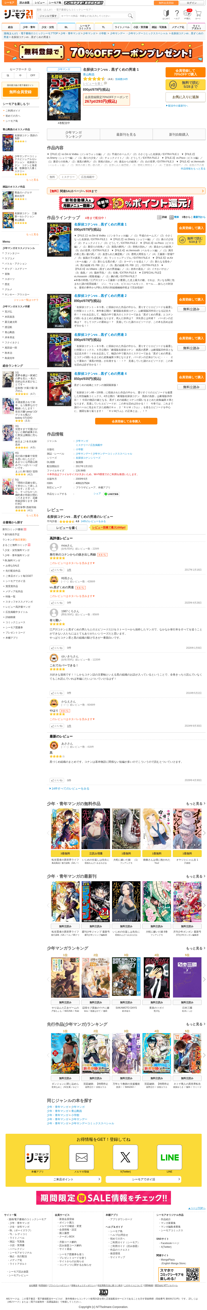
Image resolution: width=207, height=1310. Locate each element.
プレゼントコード (15, 632)
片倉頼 (187, 863)
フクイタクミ (12, 342)
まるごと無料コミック (16, 544)
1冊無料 (126, 853)
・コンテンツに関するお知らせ (74, 1264)
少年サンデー (117, 33)
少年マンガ (89, 33)
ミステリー (68, 177)
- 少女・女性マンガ (18, 1226)
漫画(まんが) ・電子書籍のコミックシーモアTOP (31, 33)
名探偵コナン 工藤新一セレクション (26, 215)
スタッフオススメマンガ (19, 601)
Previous (49, 833)
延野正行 (89, 1087)
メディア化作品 (14, 591)
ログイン (192, 2)
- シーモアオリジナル (20, 1252)
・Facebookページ (168, 1243)
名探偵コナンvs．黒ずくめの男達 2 (100, 295)
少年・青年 (29, 27)
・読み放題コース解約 (69, 1245)
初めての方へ (13, 115)
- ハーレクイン (16, 1249)
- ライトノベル (16, 1237)
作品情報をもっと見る (193, 168)
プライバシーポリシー (59, 1285)
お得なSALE (12, 565)
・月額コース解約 (67, 1242)
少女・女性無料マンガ (17, 550)
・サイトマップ (116, 1257)
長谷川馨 (20, 411)
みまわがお (102, 863)
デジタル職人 (22, 414)
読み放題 (24, 2)
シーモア (9, 2)
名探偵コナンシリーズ (88, 457)
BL (66, 27)
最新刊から (199, 217)
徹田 (105, 1011)
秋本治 (8, 352)
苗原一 (119, 1087)
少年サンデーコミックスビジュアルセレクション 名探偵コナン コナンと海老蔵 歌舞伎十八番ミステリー (26, 164)
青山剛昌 (20, 220)
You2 (156, 863)
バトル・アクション (16, 263)
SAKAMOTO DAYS (126, 1007)
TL (103, 27)
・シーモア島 (115, 1231)
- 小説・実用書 (16, 1245)
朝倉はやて (95, 1011)
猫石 (28, 471)
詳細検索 (10, 617)
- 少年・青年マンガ (18, 1223)
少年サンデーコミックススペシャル (148, 33)
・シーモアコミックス (170, 1230)
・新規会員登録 (65, 1219)
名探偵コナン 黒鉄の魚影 (26, 137)
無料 (52, 177)
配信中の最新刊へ (178, 106)
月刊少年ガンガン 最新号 (187, 931)
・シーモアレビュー (17, 1275)
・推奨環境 (114, 1253)
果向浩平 (20, 196)
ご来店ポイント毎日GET (19, 576)
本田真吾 (10, 316)
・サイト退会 (64, 1249)
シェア (97, 493)
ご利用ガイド (13, 110)
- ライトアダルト (17, 1263)
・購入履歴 (63, 1233)
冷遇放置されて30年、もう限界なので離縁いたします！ (26, 405)
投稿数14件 (105, 79)
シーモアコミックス (85, 27)
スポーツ (10, 279)
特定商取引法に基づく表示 (110, 1285)
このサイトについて (133, 1285)
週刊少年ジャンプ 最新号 (96, 931)
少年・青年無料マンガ (17, 555)
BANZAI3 (129, 1087)
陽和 (188, 1087)
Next (203, 833)
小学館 (102, 33)
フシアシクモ (126, 863)
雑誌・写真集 (159, 27)
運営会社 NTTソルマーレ (166, 1285)
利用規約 (43, 1285)
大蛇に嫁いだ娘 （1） (126, 859)
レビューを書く (93, 83)
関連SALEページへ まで (72, 191)
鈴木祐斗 (126, 1011)
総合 (10, 27)
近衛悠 (19, 388)
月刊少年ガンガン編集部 (187, 935)
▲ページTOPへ (196, 1208)
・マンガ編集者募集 (169, 1226)
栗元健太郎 (11, 322)
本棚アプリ (12, 637)
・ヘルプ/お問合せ (118, 1235)
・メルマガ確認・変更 (69, 1226)
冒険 (7, 274)
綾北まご (20, 441)
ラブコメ (10, 258)
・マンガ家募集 (167, 1223)
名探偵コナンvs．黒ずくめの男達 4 (100, 373)
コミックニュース (15, 622)
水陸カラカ (101, 1087)
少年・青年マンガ (70, 33)
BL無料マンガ (12, 560)
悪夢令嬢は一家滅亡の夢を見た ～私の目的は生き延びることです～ (26, 380)
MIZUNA (68, 1011)
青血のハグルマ (23, 192)
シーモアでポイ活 (15, 581)
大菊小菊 (29, 388)
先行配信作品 (13, 570)
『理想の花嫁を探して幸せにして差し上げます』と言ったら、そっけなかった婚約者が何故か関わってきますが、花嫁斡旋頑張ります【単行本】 (26, 493)
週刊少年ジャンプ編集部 (95, 935)
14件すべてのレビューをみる (71, 788)
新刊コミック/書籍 (14, 529)
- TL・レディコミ (17, 1234)
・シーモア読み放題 (17, 1271)
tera (86, 1011)
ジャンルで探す (48, 15)
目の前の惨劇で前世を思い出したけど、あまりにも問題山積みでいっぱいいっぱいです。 (26, 462)
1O (35, 411)
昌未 (17, 444)
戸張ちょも (56, 1011)
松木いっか (187, 1011)
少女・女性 (48, 27)
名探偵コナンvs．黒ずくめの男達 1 (100, 224)
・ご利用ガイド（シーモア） (124, 1242)
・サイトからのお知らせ (70, 1261)
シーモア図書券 (14, 627)
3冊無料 (65, 853)
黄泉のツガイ (156, 1007)
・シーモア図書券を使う (70, 1254)
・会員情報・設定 (67, 1229)
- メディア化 (15, 1260)
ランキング (14, 539)
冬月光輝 (31, 441)
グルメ (8, 289)
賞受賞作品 (12, 586)
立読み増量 (95, 853)
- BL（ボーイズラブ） (20, 1230)
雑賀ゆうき (178, 1087)
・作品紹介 (164, 1219)
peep (29, 411)
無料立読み (65, 926)
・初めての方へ (116, 1238)
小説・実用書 (140, 27)
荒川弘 (8, 311)
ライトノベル (122, 27)
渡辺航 (8, 327)
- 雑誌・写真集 (16, 1241)
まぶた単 (20, 471)
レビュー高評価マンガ (18, 606)
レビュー (40, 2)
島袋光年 (10, 358)
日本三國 (187, 1007)
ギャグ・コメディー (16, 268)
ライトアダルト (196, 27)
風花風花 (55, 863)
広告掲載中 (88, 177)
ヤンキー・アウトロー (17, 294)
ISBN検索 (148, 1285)
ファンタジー (12, 253)
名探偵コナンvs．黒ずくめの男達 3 (100, 334)
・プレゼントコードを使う (72, 1257)
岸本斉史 (10, 337)
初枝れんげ (89, 863)
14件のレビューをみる (93, 521)
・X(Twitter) (164, 1246)
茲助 (35, 471)
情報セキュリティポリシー (83, 1285)
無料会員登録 (166, 2)
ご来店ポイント (63, 1179)
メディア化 (178, 27)
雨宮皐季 (20, 507)
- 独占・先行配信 (17, 1256)
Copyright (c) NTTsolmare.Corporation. (103, 1307)
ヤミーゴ (197, 1087)
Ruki (77, 1011)
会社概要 (33, 1285)
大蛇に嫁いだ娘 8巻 (156, 931)
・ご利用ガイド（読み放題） (124, 1246)
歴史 (7, 284)
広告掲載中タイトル (17, 612)
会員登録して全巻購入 (126, 421)
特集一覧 (10, 596)
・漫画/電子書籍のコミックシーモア (26, 1219)
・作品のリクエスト (119, 1249)
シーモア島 (55, 2)
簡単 (174, 217)
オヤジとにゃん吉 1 (187, 859)
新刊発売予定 (12, 534)
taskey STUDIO (23, 417)
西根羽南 (31, 507)
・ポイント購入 (65, 1222)
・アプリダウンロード (120, 1219)
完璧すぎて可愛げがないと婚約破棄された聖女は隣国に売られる (26, 434)
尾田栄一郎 (11, 347)
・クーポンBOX (65, 1236)
